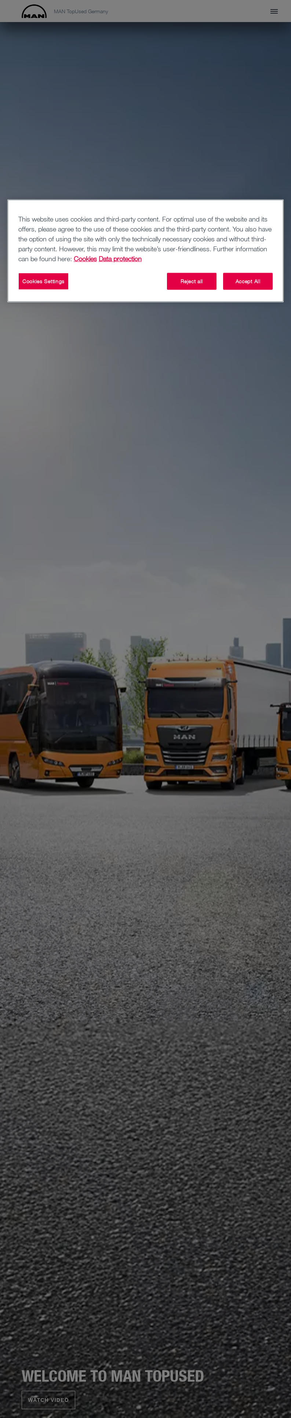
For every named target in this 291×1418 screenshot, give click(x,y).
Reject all (192, 281)
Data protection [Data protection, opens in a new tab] (120, 259)
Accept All (248, 281)
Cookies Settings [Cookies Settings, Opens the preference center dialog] (43, 281)
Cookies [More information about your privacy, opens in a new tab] (85, 259)
